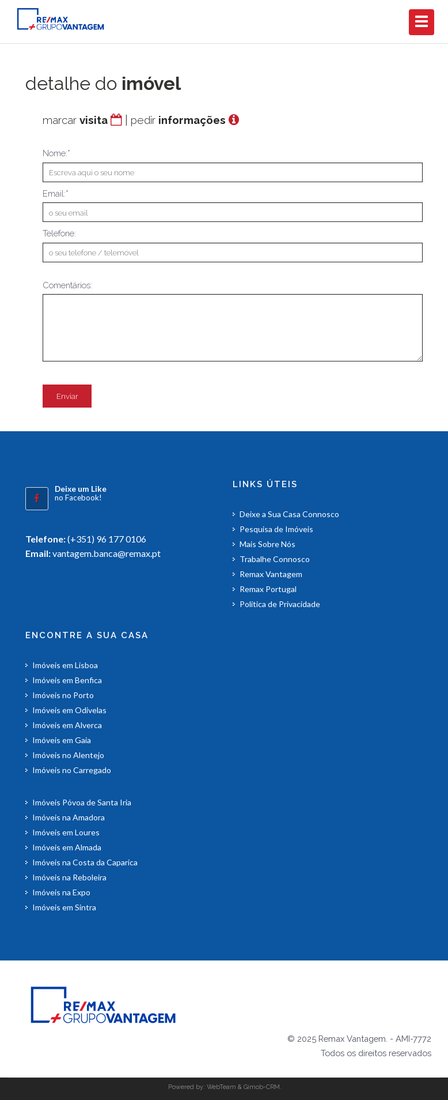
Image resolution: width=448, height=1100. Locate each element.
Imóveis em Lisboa (65, 665)
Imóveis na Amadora (68, 817)
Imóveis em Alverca (67, 725)
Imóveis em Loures (66, 832)
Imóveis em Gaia (61, 740)
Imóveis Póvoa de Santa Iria (81, 802)
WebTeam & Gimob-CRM (243, 1086)
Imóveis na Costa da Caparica (85, 862)
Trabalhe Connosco (275, 559)
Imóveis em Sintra (64, 907)
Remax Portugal (268, 589)
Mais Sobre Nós (267, 544)
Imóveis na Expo (61, 892)
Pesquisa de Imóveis (276, 529)
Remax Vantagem (271, 574)
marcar (75, 120)
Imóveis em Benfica (67, 680)
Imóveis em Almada (66, 847)
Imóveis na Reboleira (69, 877)
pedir (178, 120)
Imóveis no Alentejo (68, 755)
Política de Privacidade (280, 604)
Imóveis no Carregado (71, 770)
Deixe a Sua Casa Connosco (289, 514)
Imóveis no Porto (63, 695)
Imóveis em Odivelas (69, 710)
